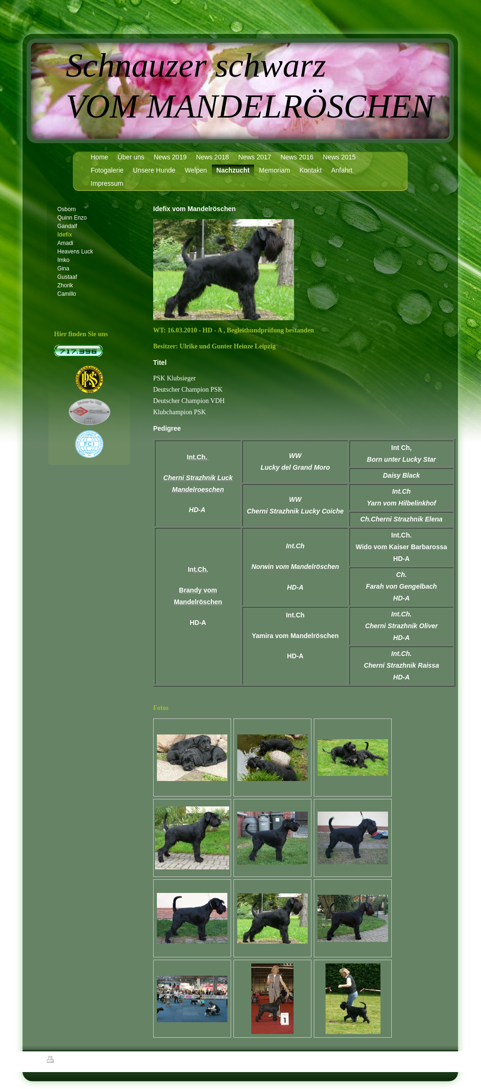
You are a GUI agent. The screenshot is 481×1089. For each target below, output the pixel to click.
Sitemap (100, 1061)
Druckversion (67, 1061)
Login (428, 1059)
